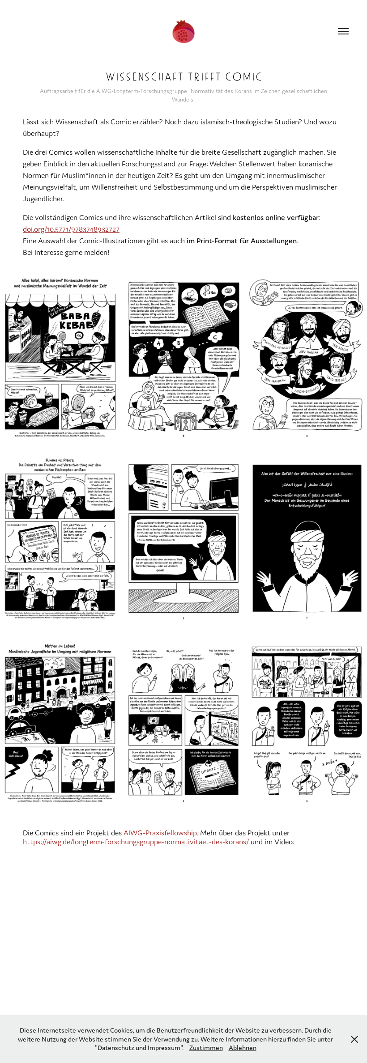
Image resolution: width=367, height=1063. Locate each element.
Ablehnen (242, 1047)
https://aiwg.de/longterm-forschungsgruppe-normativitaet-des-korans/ (136, 841)
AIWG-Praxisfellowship (160, 832)
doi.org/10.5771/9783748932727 (71, 228)
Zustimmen (206, 1047)
